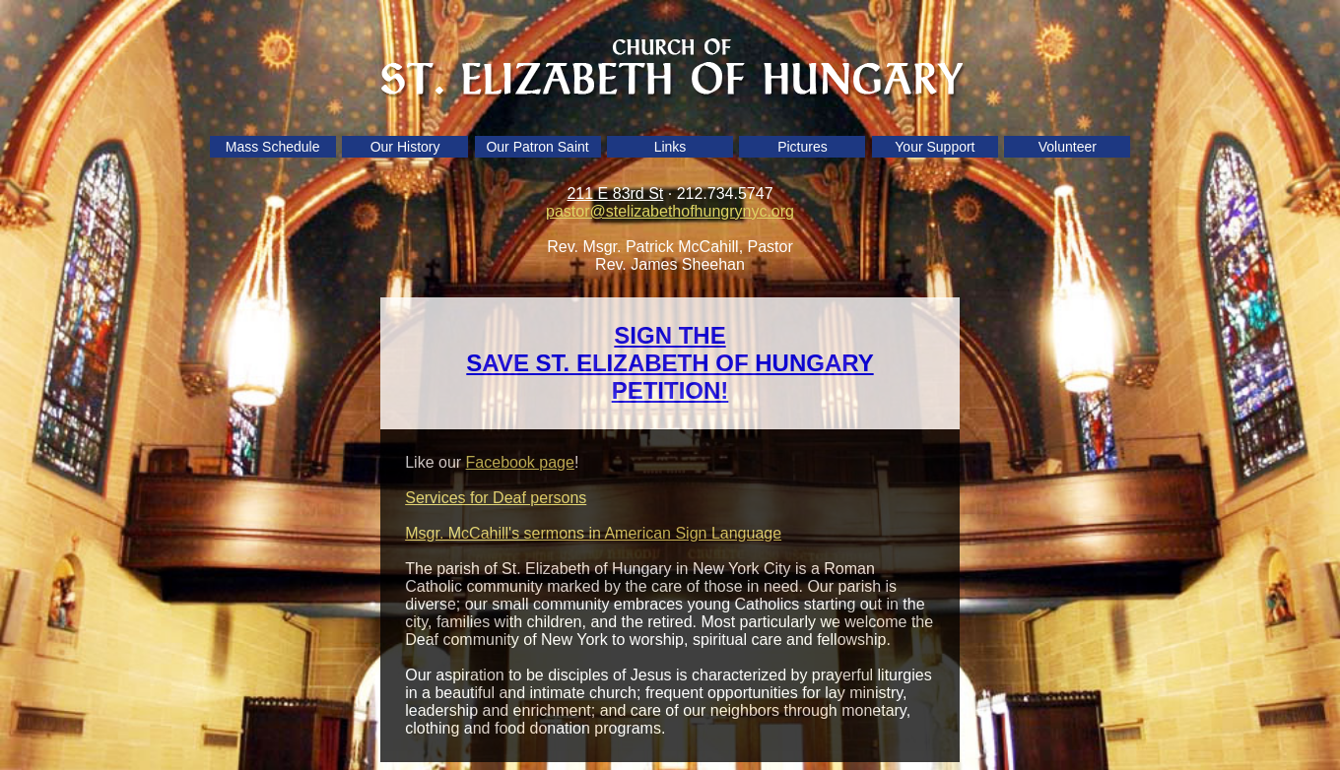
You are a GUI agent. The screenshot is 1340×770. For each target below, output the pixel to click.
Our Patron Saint (537, 147)
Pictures (802, 147)
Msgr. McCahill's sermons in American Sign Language (593, 533)
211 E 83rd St (615, 193)
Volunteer (1067, 147)
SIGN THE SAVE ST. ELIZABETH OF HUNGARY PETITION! (669, 363)
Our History (405, 147)
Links (670, 147)
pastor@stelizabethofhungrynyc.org (670, 211)
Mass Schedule (273, 147)
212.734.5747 (725, 193)
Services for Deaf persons (495, 497)
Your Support (934, 147)
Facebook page (520, 462)
